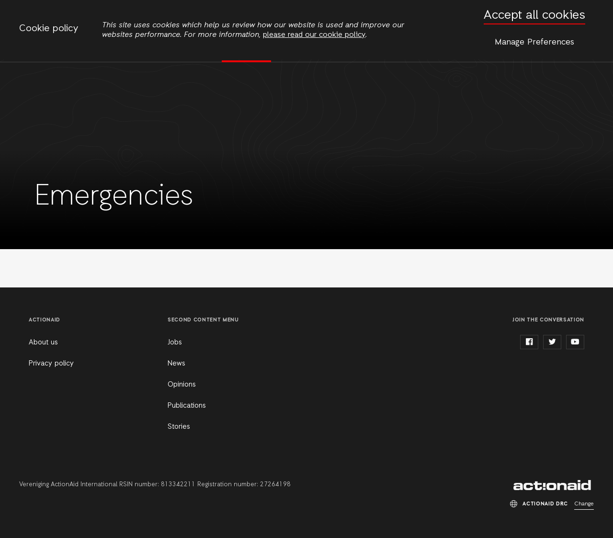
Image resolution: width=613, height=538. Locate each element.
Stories (179, 427)
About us (43, 342)
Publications (187, 406)
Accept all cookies (534, 15)
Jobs (175, 342)
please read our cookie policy (314, 35)
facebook (529, 342)
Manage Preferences (534, 42)
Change (584, 504)
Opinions (182, 384)
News (176, 363)
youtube (575, 342)
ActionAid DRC (553, 485)
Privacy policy (51, 363)
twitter (552, 342)
